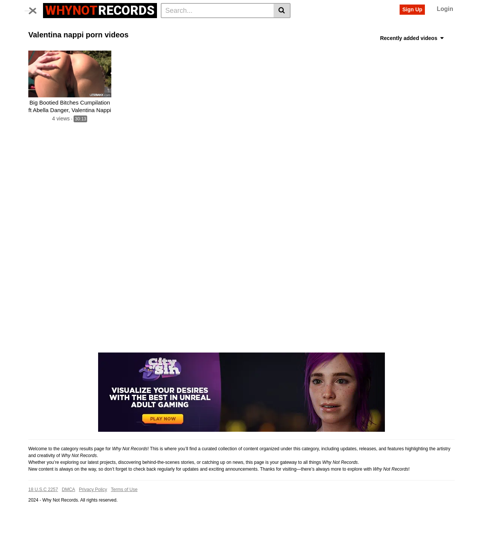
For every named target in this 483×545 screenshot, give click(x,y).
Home (38, 27)
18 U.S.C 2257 (43, 513)
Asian (213, 27)
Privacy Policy (93, 513)
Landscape (416, 27)
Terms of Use (124, 513)
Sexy (291, 27)
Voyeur (138, 27)
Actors (114, 27)
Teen (357, 27)
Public (328, 39)
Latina (101, 39)
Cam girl (169, 39)
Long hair (353, 39)
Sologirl (380, 39)
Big (195, 27)
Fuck (309, 27)
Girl (252, 27)
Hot (180, 27)
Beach (161, 27)
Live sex (142, 39)
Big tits (39, 39)
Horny (271, 27)
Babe (442, 27)
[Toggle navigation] (35, 9)
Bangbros (333, 27)
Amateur (227, 39)
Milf (58, 39)
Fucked (78, 39)
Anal (120, 39)
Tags (93, 27)
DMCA (68, 513)
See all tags (431, 39)
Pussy (234, 27)
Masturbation (280, 39)
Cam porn (197, 39)
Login (445, 9)
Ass (391, 27)
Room (251, 39)
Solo (308, 39)
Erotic (403, 39)
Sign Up (412, 9)
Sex (375, 27)
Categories (66, 27)
